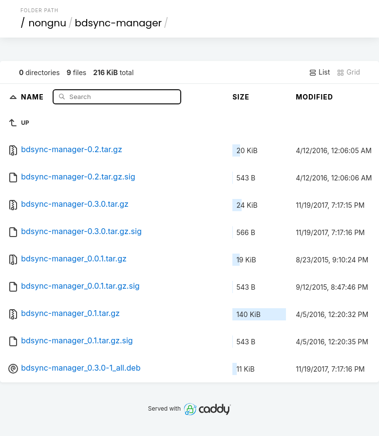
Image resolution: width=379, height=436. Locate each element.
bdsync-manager (118, 23)
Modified (314, 97)
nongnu (47, 23)
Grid (348, 72)
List (319, 72)
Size (240, 97)
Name (33, 96)
